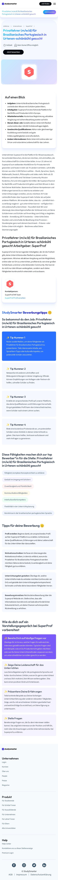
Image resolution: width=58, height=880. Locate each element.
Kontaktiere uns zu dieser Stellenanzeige (17, 848)
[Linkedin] (44, 865)
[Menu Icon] (54, 3)
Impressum (21, 874)
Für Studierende (8, 800)
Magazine (5, 785)
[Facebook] (14, 865)
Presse (4, 780)
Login (4, 762)
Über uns (5, 771)
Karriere (5, 766)
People (4, 776)
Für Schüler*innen (9, 805)
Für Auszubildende (9, 810)
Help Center (6, 843)
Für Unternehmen (8, 814)
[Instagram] (24, 865)
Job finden (45, 4)
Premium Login (8, 853)
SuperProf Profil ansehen (15, 298)
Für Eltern (5, 823)
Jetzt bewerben (49, 12)
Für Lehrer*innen (8, 819)
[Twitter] (34, 865)
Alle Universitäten (9, 828)
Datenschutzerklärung (41, 874)
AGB (11, 874)
